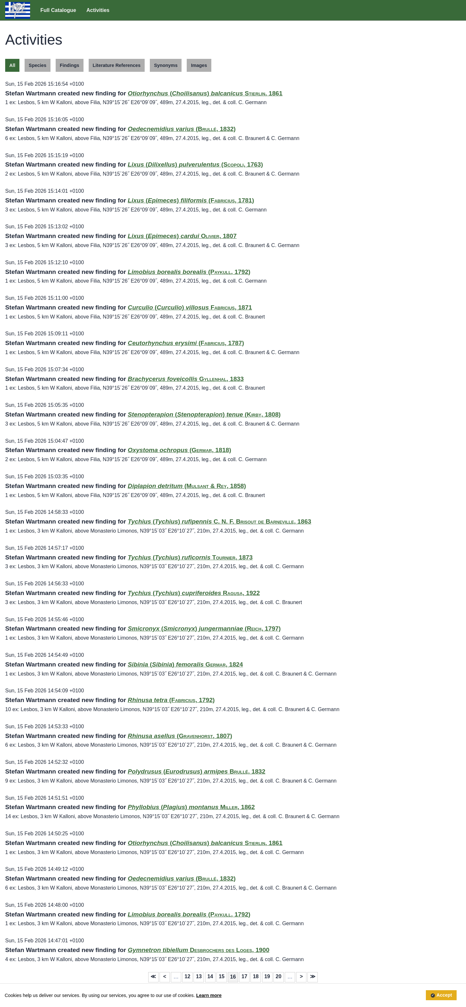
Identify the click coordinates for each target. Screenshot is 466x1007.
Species (37, 65)
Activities (97, 10)
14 (210, 976)
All (12, 65)
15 (222, 976)
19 (267, 976)
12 (187, 976)
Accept (444, 995)
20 (279, 976)
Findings (69, 65)
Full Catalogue (58, 10)
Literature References (116, 65)
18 (256, 976)
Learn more (208, 995)
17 (244, 976)
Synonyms (166, 65)
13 (199, 976)
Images (199, 65)
